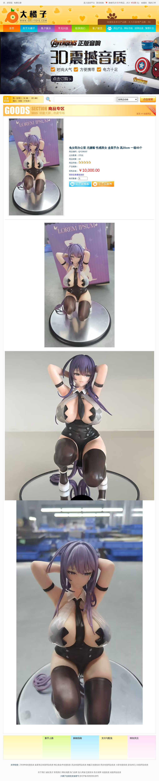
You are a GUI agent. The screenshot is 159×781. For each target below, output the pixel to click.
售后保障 (97, 772)
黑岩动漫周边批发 (107, 765)
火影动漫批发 (121, 765)
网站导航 (128, 28)
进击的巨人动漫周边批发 (138, 765)
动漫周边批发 (115, 772)
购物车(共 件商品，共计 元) (122, 3)
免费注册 (18, 3)
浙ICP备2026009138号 (89, 776)
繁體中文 (149, 28)
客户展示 (46, 28)
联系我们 (80, 28)
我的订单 (152, 3)
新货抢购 (100, 3)
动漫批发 (105, 772)
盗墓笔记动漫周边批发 (44, 765)
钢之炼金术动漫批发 (62, 765)
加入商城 (81, 772)
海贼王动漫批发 (93, 765)
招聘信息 (139, 28)
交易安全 (89, 772)
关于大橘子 (29, 28)
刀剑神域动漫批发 (26, 765)
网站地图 (65, 772)
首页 (11, 28)
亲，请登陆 (7, 3)
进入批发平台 (89, 3)
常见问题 (63, 28)
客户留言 (97, 28)
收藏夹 (144, 3)
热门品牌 (73, 772)
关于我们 (41, 772)
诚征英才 (49, 772)
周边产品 (117, 28)
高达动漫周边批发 (78, 765)
